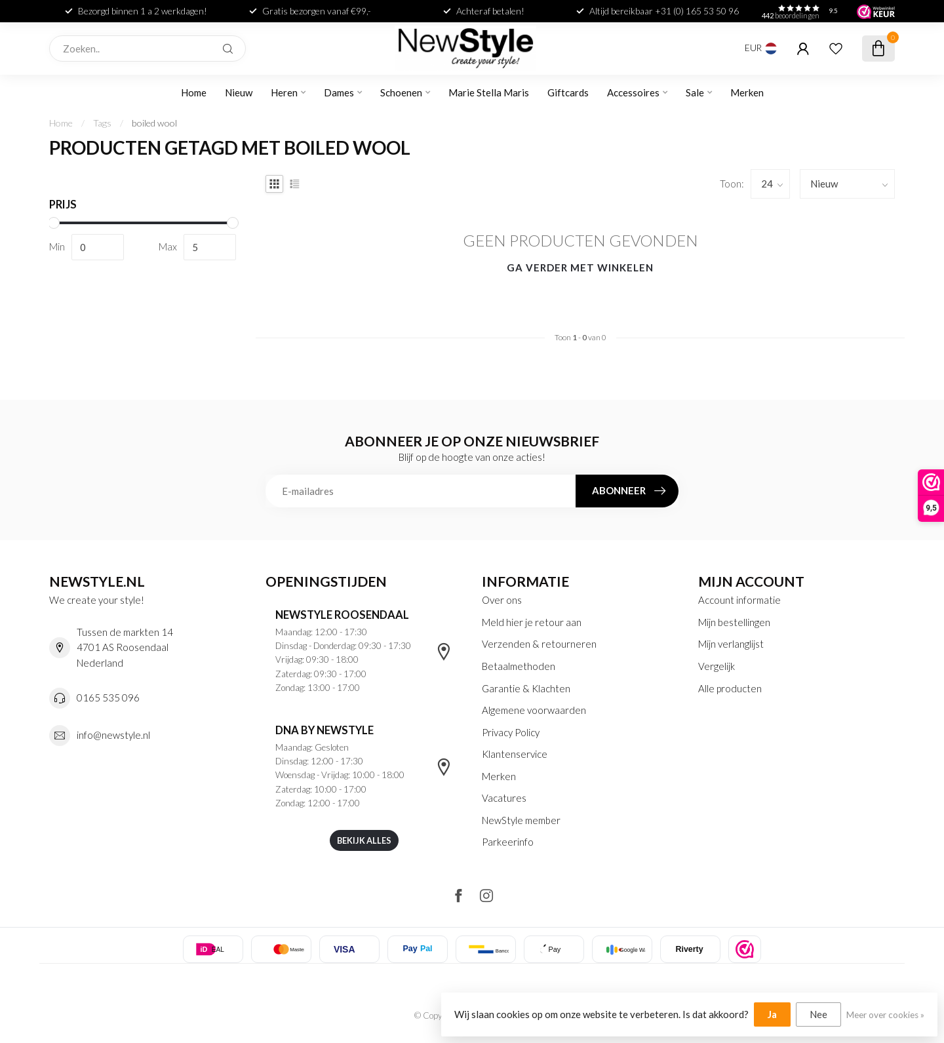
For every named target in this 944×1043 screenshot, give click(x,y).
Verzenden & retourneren (539, 644)
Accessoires (633, 92)
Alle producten (730, 688)
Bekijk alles (364, 840)
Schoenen (401, 92)
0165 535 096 (108, 697)
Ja (772, 1014)
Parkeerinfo (508, 842)
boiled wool (154, 122)
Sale (695, 92)
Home (193, 92)
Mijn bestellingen (734, 622)
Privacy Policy (511, 732)
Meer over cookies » (885, 1015)
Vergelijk (716, 666)
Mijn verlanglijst (731, 644)
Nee (818, 1014)
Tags (102, 122)
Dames (339, 92)
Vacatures (504, 798)
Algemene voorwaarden (534, 710)
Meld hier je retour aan (531, 622)
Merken (747, 92)
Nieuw (238, 92)
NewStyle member (521, 820)
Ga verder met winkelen (580, 267)
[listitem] (744, 949)
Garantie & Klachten (526, 688)
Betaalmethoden (518, 666)
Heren (284, 92)
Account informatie (739, 600)
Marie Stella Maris (488, 92)
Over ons (502, 600)
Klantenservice (514, 754)
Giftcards (568, 92)
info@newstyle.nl (113, 735)
